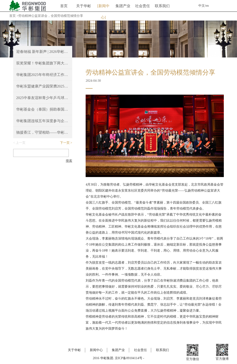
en (207, 5)
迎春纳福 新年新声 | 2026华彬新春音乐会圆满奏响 (42, 52)
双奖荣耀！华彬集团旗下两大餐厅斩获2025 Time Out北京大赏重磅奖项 (42, 63)
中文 (201, 5)
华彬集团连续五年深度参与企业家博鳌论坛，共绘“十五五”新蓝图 (42, 121)
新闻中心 (103, 8)
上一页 (20, 142)
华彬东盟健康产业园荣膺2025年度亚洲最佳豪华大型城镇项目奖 (42, 86)
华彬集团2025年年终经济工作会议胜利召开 (42, 75)
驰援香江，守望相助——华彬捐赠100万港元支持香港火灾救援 (42, 132)
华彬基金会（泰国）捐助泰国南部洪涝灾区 (42, 109)
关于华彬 (83, 6)
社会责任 (142, 6)
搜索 (69, 160)
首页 (64, 6)
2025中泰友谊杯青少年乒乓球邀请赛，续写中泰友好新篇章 (42, 98)
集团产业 (122, 6)
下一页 (65, 142)
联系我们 (162, 6)
